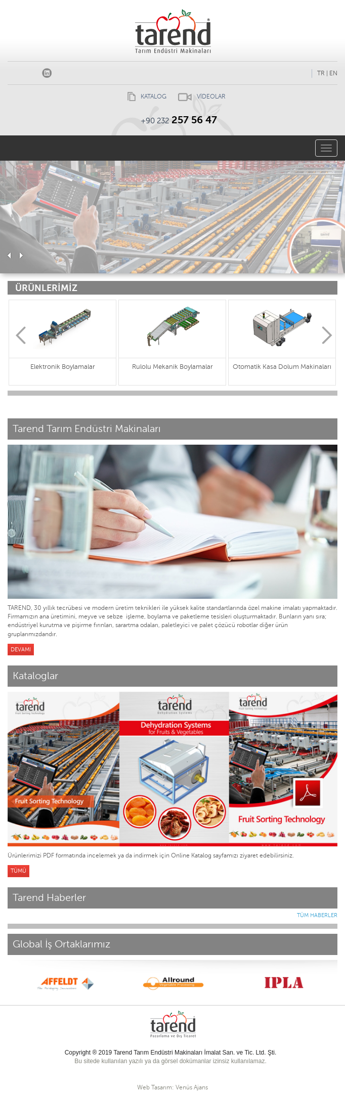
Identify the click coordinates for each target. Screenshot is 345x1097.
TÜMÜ (18, 871)
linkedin (46, 71)
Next (327, 335)
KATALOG (144, 97)
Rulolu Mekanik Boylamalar (172, 366)
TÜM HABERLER (317, 915)
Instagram (31, 71)
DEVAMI (21, 649)
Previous (20, 335)
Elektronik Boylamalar (62, 366)
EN (333, 73)
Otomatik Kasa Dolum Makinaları (282, 366)
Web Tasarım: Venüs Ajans (172, 1087)
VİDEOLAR (199, 97)
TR (321, 73)
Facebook (16, 71)
